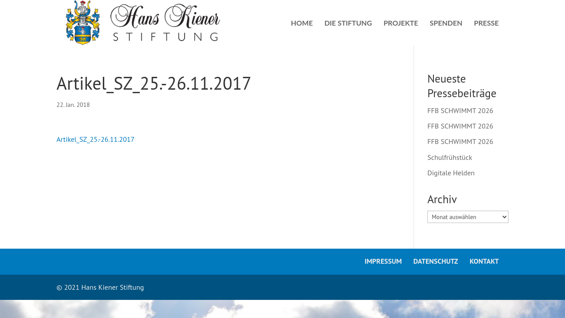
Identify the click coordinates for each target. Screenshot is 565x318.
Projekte (401, 23)
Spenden (446, 23)
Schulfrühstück (449, 157)
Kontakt (484, 261)
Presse (486, 23)
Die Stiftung (348, 23)
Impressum (383, 261)
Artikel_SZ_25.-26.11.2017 (95, 139)
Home (302, 23)
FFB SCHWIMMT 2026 (460, 110)
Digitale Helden (451, 172)
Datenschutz (436, 261)
